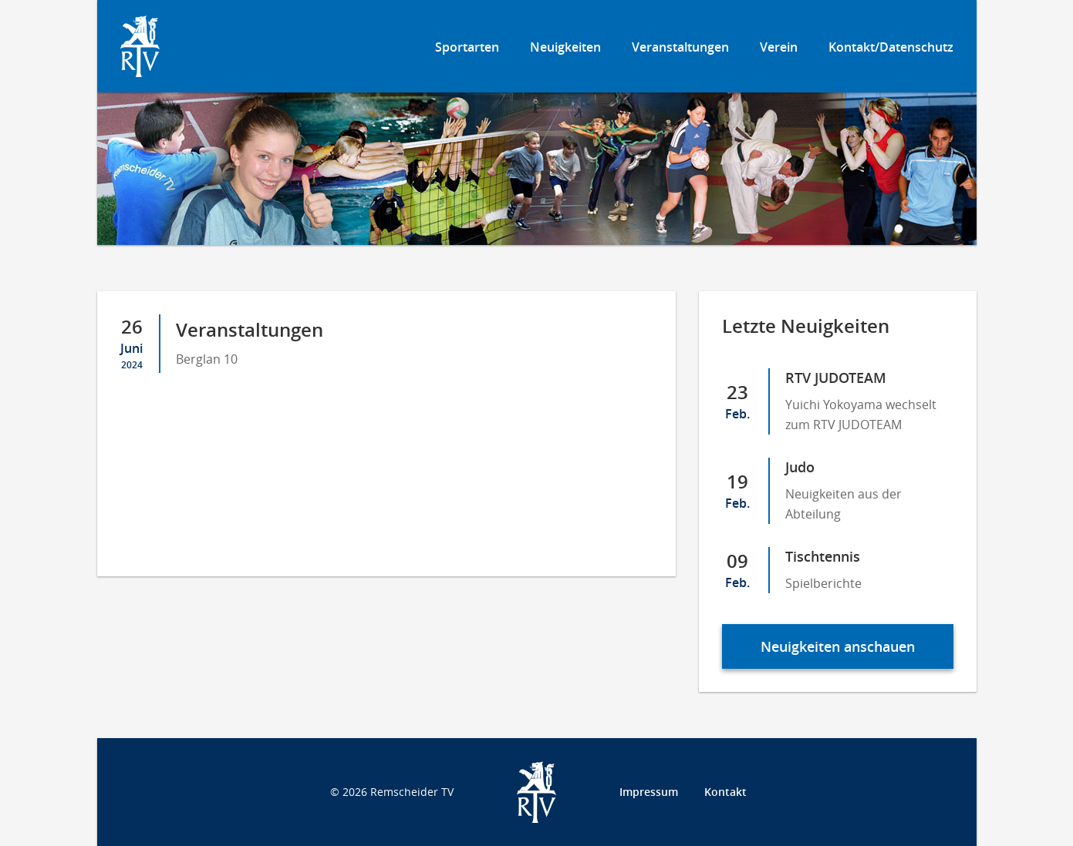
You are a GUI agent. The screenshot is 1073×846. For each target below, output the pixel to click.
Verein (779, 47)
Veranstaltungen (680, 47)
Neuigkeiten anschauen (838, 646)
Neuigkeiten (565, 47)
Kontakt (725, 791)
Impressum (648, 791)
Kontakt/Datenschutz (890, 47)
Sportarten (467, 47)
